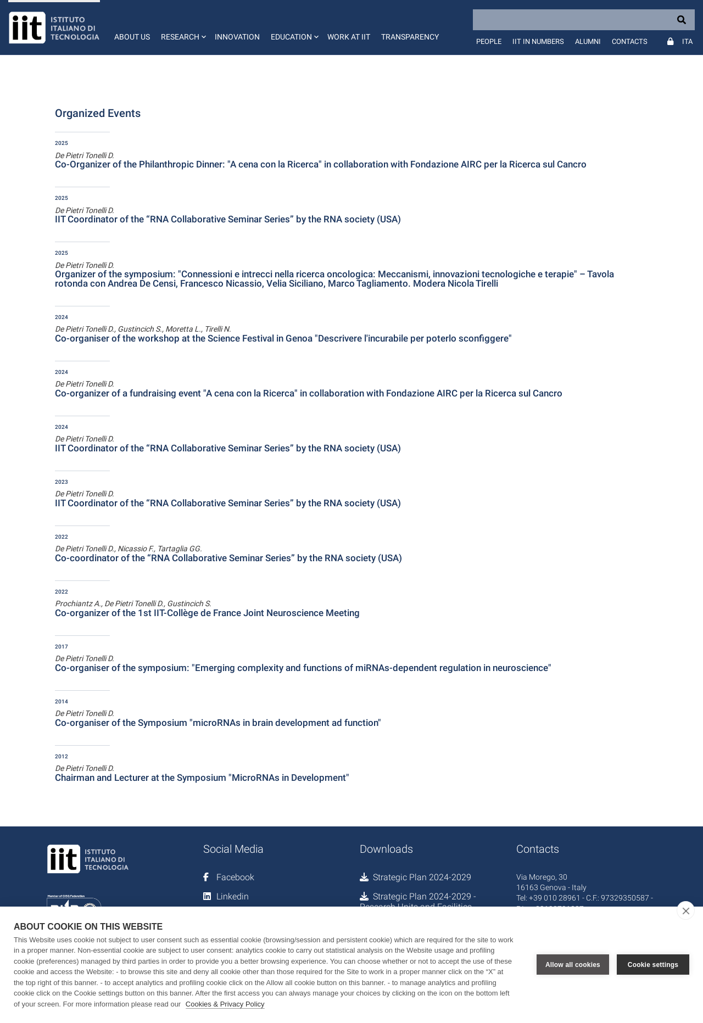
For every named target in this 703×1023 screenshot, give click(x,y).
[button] (182, 27)
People (488, 41)
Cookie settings (653, 965)
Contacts (630, 41)
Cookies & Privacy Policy (225, 1004)
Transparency (410, 36)
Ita (687, 41)
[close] (686, 910)
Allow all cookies (572, 965)
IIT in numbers (538, 41)
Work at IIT (348, 36)
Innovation (237, 36)
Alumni (588, 41)
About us (132, 36)
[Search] (584, 19)
